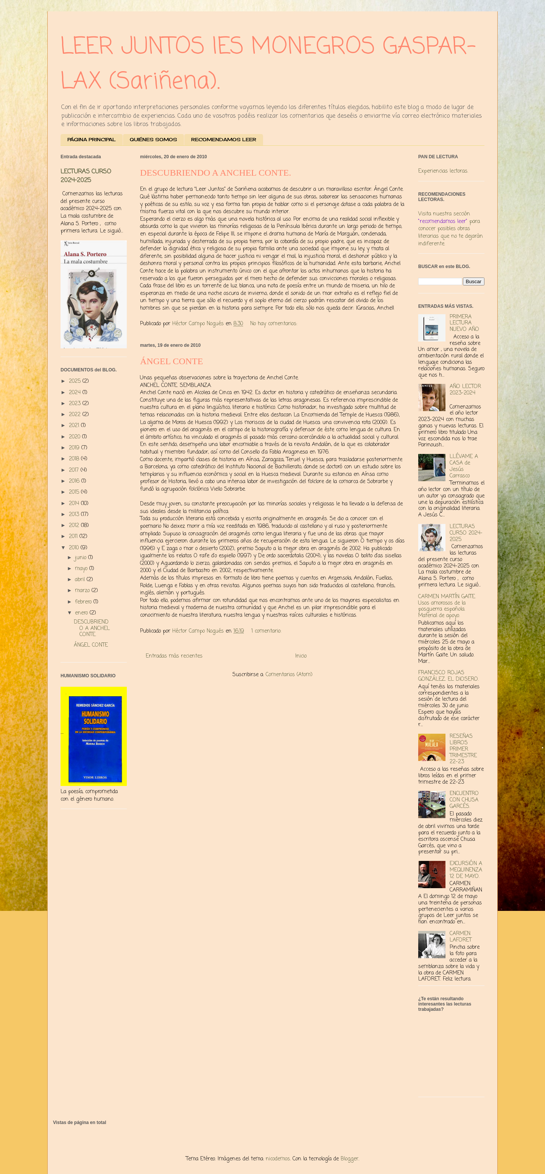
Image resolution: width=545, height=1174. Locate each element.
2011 (74, 537)
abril (81, 580)
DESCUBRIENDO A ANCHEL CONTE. (215, 173)
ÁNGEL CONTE (171, 361)
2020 (75, 437)
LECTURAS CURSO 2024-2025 (86, 176)
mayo (82, 569)
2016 (75, 481)
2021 (75, 426)
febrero (84, 602)
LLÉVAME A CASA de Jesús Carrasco (464, 466)
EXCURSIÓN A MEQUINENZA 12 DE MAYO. (466, 870)
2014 (75, 504)
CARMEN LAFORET (461, 937)
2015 (75, 492)
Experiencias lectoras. (443, 171)
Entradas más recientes (174, 656)
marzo (83, 591)
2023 (76, 404)
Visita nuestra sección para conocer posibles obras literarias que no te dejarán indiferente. (450, 229)
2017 (75, 470)
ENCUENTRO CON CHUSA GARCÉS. (464, 800)
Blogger (349, 1159)
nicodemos (278, 1159)
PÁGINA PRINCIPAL (91, 139)
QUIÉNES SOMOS (153, 139)
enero (82, 613)
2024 (76, 393)
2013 (75, 515)
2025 (76, 381)
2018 (75, 459)
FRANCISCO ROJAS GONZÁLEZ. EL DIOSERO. (448, 676)
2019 (75, 448)
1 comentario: (267, 631)
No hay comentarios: (274, 324)
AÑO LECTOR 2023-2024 (465, 390)
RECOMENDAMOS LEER (223, 139)
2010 (75, 548)
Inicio (301, 656)
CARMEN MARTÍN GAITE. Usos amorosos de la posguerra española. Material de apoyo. (447, 606)
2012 (75, 526)
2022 (76, 415)
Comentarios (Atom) (289, 675)
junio (81, 558)
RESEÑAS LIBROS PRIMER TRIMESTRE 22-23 (463, 749)
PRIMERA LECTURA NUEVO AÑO (464, 323)
